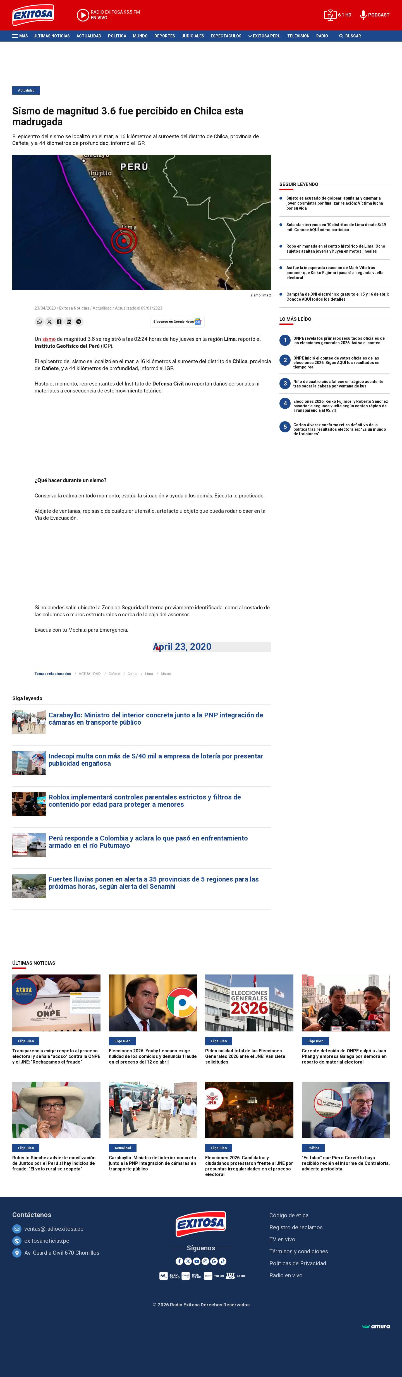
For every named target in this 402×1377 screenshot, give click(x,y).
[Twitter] (188, 1261)
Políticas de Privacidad (297, 1263)
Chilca (132, 674)
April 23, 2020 (182, 646)
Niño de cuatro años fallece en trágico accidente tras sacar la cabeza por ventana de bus (338, 383)
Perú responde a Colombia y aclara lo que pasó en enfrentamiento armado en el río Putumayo (148, 841)
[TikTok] (222, 1261)
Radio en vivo (286, 1275)
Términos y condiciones (298, 1251)
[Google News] (214, 1261)
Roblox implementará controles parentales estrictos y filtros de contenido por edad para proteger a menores (145, 800)
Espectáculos (226, 36)
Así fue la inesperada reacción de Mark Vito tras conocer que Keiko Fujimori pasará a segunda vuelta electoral (335, 272)
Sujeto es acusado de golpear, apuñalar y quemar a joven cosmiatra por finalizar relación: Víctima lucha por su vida (334, 203)
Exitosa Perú (267, 36)
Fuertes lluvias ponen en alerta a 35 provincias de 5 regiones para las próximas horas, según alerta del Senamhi (154, 882)
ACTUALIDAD (90, 674)
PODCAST (379, 15)
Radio (322, 36)
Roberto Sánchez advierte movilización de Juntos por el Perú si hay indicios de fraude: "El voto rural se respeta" (53, 1163)
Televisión (298, 36)
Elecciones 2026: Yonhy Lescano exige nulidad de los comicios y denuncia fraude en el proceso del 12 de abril (153, 1056)
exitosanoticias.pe (46, 1240)
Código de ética (288, 1215)
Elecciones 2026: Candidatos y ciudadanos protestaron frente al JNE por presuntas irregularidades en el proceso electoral (249, 1166)
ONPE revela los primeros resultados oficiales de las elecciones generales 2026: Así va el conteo (339, 340)
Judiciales (193, 36)
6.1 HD (344, 15)
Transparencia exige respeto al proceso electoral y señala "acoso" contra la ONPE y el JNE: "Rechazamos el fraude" (56, 1056)
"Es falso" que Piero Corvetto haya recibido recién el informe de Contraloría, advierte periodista (346, 1163)
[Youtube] (196, 1261)
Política (117, 36)
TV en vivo (282, 1239)
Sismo (166, 674)
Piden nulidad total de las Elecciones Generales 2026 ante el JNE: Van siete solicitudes (245, 1056)
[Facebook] (179, 1261)
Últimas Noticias (52, 36)
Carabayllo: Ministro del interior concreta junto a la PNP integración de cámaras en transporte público (156, 718)
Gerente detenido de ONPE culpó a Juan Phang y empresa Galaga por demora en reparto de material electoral (344, 1056)
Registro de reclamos (296, 1227)
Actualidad (88, 36)
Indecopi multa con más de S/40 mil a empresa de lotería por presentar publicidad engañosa (156, 759)
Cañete (114, 674)
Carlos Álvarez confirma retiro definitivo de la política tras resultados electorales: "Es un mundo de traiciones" (339, 429)
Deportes (164, 36)
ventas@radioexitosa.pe (53, 1228)
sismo (49, 339)
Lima (149, 674)
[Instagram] (205, 1261)
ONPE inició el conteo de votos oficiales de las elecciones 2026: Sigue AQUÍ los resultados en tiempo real (336, 362)
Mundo (140, 36)
